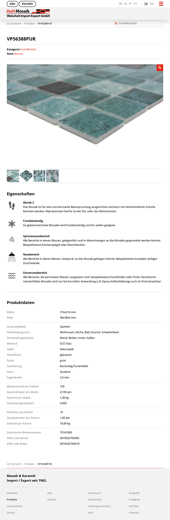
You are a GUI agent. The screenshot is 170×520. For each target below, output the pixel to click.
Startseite (12, 493)
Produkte (12, 499)
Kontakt (27, 3)
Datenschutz (95, 499)
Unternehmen (14, 506)
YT (130, 3)
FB (120, 3)
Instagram (134, 499)
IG (125, 3)
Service (11, 512)
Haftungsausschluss (99, 506)
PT (135, 3)
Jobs (12, 3)
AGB (90, 512)
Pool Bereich (28, 49)
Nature (18, 54)
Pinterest (134, 512)
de (146, 3)
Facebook (134, 493)
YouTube (134, 506)
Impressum (94, 493)
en (151, 3)
